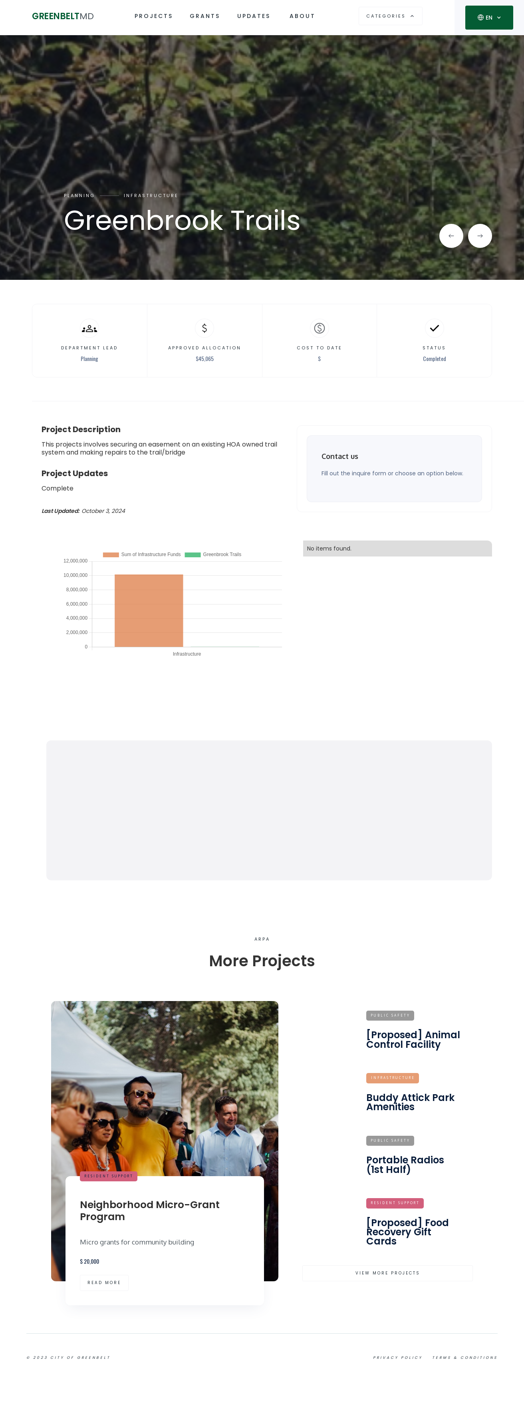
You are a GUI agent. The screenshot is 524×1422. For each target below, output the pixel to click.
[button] (390, 16)
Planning (79, 196)
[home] (67, 16)
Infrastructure (151, 196)
